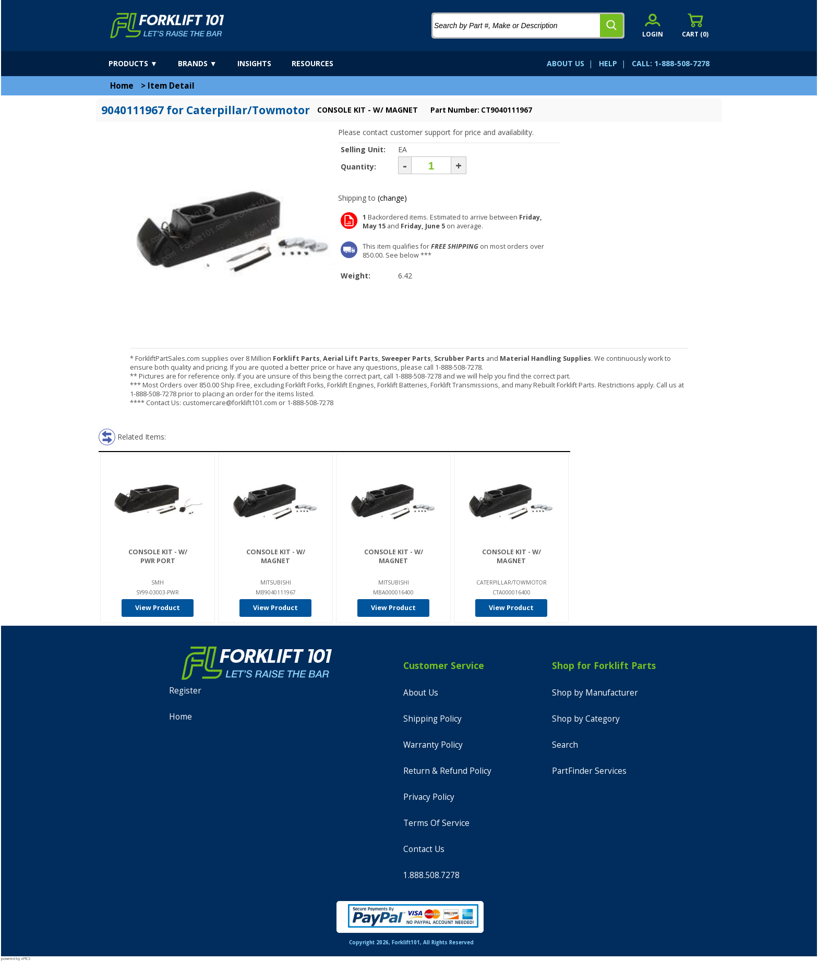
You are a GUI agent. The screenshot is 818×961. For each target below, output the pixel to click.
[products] (142, 63)
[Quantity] (431, 165)
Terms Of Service (436, 823)
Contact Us (423, 849)
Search (565, 744)
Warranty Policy (433, 744)
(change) (392, 198)
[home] (167, 26)
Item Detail (171, 85)
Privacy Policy (428, 797)
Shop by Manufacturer (595, 692)
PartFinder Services (589, 770)
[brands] (206, 63)
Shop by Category (586, 718)
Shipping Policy (432, 718)
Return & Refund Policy (447, 770)
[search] (611, 25)
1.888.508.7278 (431, 875)
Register (185, 690)
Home (122, 85)
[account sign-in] (652, 25)
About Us (420, 692)
